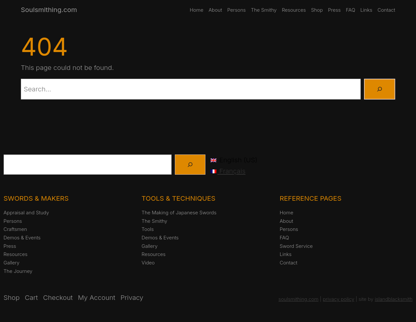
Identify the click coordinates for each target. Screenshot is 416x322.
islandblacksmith (393, 299)
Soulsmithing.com (49, 10)
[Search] (379, 89)
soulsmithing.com (298, 299)
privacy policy (338, 299)
